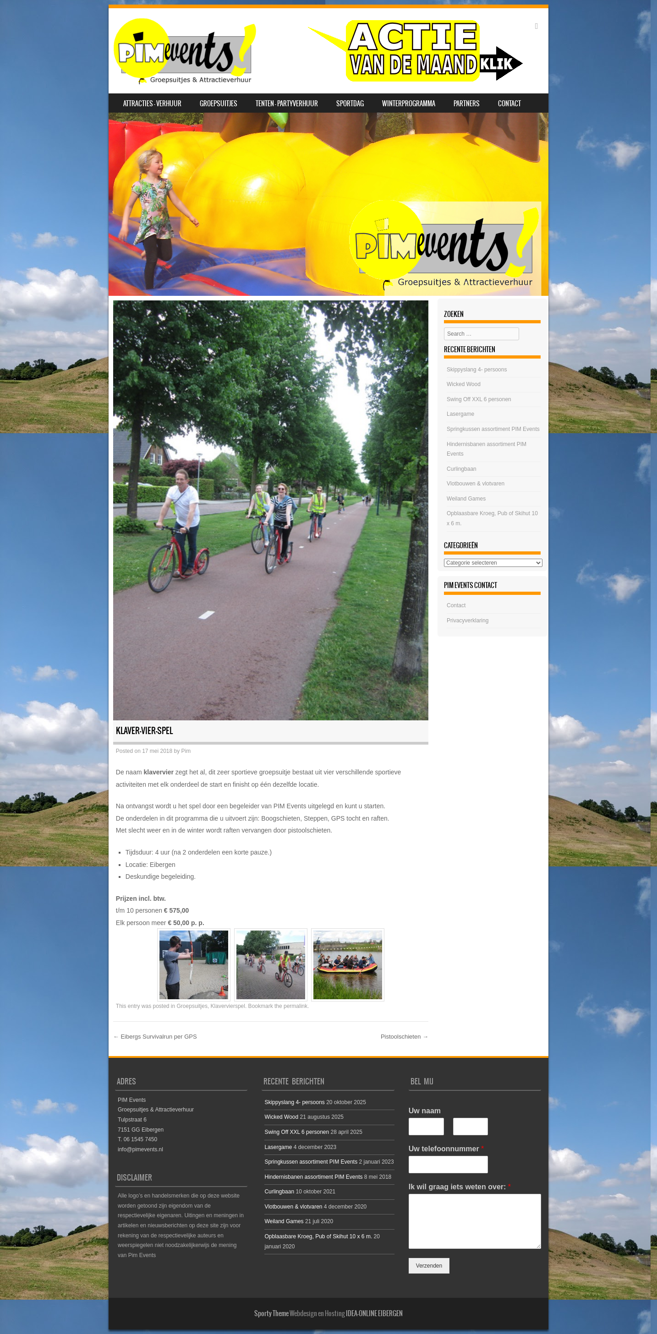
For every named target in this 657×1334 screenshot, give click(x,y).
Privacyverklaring (467, 620)
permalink (295, 1006)
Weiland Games (466, 498)
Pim (186, 751)
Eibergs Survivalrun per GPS (155, 1036)
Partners (467, 103)
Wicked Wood (464, 384)
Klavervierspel (228, 1006)
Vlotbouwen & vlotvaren (475, 483)
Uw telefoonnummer (446, 1149)
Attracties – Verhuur (152, 103)
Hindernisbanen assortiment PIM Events (313, 1177)
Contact (509, 103)
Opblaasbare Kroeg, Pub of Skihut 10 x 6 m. (318, 1236)
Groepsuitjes (218, 103)
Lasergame (460, 414)
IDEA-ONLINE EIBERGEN (374, 1313)
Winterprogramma (408, 103)
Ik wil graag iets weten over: (460, 1187)
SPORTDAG (350, 103)
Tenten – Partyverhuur (287, 103)
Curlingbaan (461, 469)
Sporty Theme (271, 1313)
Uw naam (425, 1111)
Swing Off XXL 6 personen (479, 399)
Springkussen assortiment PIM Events (493, 429)
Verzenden (429, 1266)
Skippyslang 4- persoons (477, 369)
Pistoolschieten (404, 1036)
